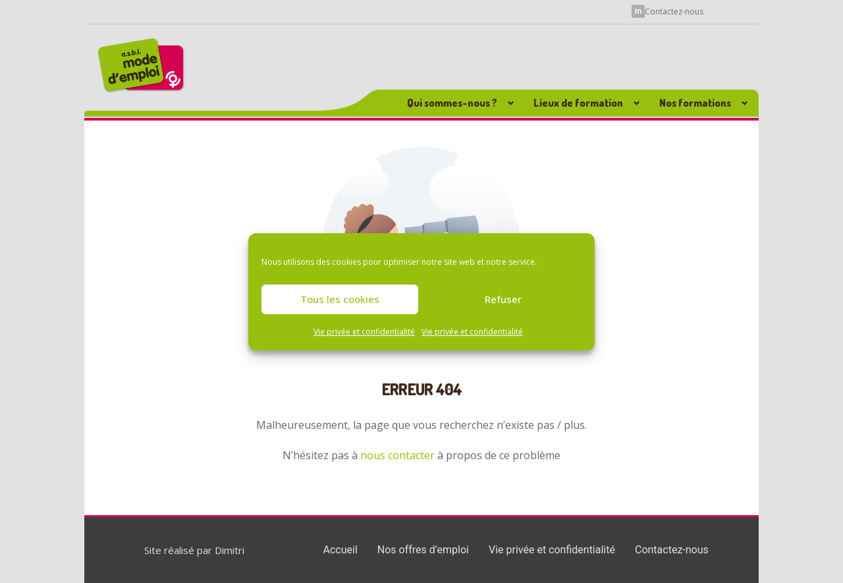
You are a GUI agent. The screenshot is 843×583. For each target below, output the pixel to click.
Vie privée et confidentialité (364, 331)
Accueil (340, 549)
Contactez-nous (674, 10)
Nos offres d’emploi (423, 549)
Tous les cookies (339, 299)
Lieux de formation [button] (578, 102)
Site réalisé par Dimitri (194, 550)
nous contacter (397, 455)
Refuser (503, 299)
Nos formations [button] (695, 102)
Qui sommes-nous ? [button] (452, 102)
